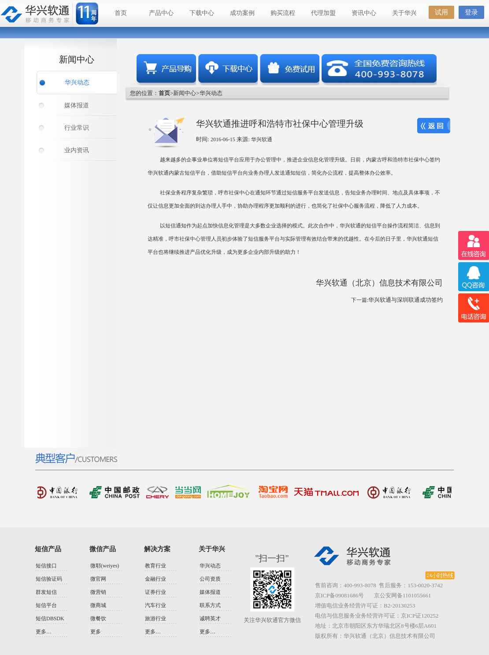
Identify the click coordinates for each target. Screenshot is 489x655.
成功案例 (242, 13)
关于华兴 (404, 13)
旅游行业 (155, 618)
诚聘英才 (210, 618)
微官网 (98, 579)
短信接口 (46, 566)
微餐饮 (98, 618)
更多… (44, 632)
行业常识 (76, 127)
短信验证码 (49, 579)
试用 (441, 12)
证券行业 (155, 592)
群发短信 (46, 592)
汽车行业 (155, 605)
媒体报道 (76, 105)
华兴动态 (77, 82)
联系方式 (210, 605)
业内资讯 (76, 150)
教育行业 (155, 566)
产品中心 (161, 13)
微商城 (98, 605)
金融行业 (155, 579)
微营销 (98, 592)
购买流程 (282, 13)
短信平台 (46, 605)
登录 (471, 12)
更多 (95, 632)
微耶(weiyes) (104, 566)
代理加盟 (323, 13)
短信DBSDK (50, 618)
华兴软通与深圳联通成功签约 (405, 299)
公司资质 (210, 579)
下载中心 (201, 13)
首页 (121, 13)
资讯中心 (364, 13)
